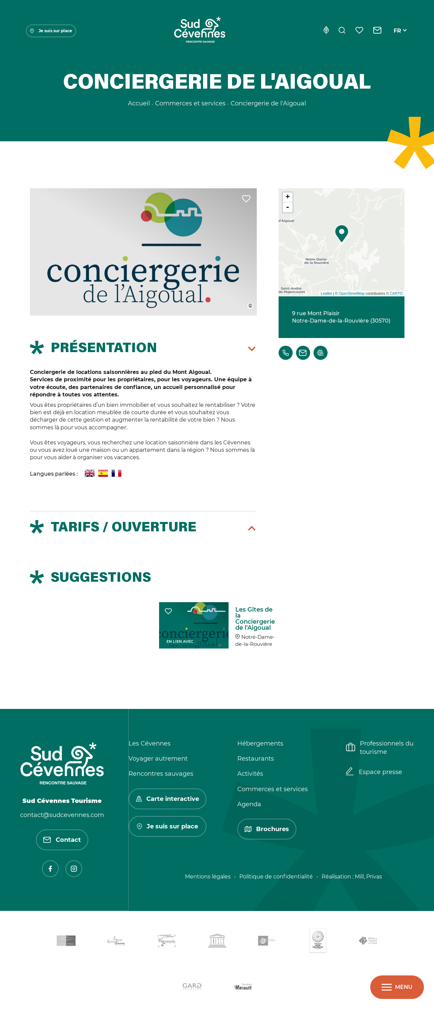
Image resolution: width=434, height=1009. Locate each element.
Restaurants (255, 758)
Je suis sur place (51, 30)
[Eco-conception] (326, 31)
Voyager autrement (158, 758)
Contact (62, 840)
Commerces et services (272, 789)
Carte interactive (167, 799)
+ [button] (287, 197)
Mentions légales (208, 876)
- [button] (287, 207)
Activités (250, 773)
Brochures (267, 829)
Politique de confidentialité (276, 876)
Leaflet (326, 293)
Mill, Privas (368, 876)
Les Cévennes (150, 743)
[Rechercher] (342, 31)
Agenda (249, 804)
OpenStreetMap (352, 293)
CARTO (396, 293)
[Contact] (377, 31)
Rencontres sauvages (161, 773)
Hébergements (260, 743)
